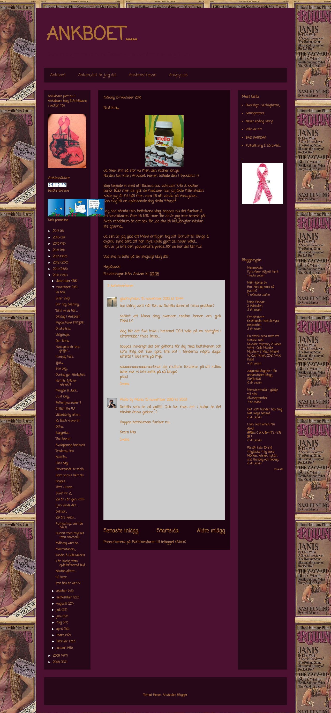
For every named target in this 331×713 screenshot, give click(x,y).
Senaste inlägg (120, 531)
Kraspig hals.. (65, 357)
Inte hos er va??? (68, 583)
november (64, 287)
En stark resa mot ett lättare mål (263, 338)
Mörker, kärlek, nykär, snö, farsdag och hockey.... (263, 458)
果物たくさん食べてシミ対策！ (264, 434)
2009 (57, 656)
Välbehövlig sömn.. (68, 415)
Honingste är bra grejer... (67, 349)
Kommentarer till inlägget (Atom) (159, 542)
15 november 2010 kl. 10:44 (162, 299)
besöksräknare (58, 191)
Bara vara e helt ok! (70, 475)
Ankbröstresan (142, 75)
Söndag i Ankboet (68, 316)
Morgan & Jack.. (67, 390)
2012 (57, 262)
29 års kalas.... (66, 517)
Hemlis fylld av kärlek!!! (66, 383)
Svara (124, 384)
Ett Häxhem (255, 317)
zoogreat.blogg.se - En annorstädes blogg (262, 373)
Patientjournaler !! (68, 403)
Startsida (167, 531)
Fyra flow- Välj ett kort (262, 272)
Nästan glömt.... (66, 571)
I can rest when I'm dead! (261, 426)
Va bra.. (61, 292)
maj (59, 622)
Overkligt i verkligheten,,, (263, 105)
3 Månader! (254, 306)
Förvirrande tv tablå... (70, 469)
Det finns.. (63, 341)
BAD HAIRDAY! (256, 138)
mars (60, 635)
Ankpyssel (178, 75)
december (63, 281)
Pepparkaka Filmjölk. (70, 322)
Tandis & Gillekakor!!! (70, 555)
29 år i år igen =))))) (70, 499)
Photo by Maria (132, 400)
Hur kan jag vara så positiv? (260, 289)
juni (59, 616)
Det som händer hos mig (264, 409)
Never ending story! (259, 121)
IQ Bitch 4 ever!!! (67, 421)
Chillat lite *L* (65, 409)
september (64, 597)
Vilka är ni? (254, 129)
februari (62, 641)
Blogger (182, 695)
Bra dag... (62, 368)
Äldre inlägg (211, 531)
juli (59, 610)
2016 (57, 237)
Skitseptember (257, 398)
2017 (56, 231)
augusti (62, 604)
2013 (56, 256)
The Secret (63, 439)
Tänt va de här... (67, 311)
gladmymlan (130, 299)
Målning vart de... (67, 543)
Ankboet (58, 75)
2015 (56, 244)
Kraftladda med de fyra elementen (263, 323)
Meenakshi (254, 268)
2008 (57, 662)
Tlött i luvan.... (65, 487)
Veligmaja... (63, 335)
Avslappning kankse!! (70, 445)
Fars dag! (62, 463)
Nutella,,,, (61, 457)
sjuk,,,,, (59, 363)
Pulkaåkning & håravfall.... (263, 146)
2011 (56, 269)
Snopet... (61, 481)
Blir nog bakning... (68, 304)
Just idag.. (63, 396)
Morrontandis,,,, (66, 549)
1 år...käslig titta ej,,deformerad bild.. (71, 563)
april (60, 629)
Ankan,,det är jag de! (97, 75)
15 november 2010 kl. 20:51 (166, 400)
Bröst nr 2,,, (64, 493)
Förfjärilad (254, 379)
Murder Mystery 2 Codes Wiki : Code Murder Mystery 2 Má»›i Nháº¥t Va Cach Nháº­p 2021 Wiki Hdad (264, 352)
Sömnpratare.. (255, 113)
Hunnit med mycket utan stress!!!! (70, 535)
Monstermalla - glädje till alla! (262, 392)
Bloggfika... (63, 433)
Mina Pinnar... (256, 302)
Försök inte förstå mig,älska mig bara (260, 450)
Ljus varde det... (66, 505)
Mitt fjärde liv (257, 283)
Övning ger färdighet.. (71, 375)
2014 (56, 250)
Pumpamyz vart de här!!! (69, 526)
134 (62, 105)
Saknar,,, (61, 511)
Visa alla (278, 469)
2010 (56, 275)
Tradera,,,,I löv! (65, 451)
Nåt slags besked (258, 413)
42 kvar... (62, 577)
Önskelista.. (63, 329)
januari (61, 648)
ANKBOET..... (92, 35)
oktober (62, 591)
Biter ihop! (63, 298)
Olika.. (60, 427)
